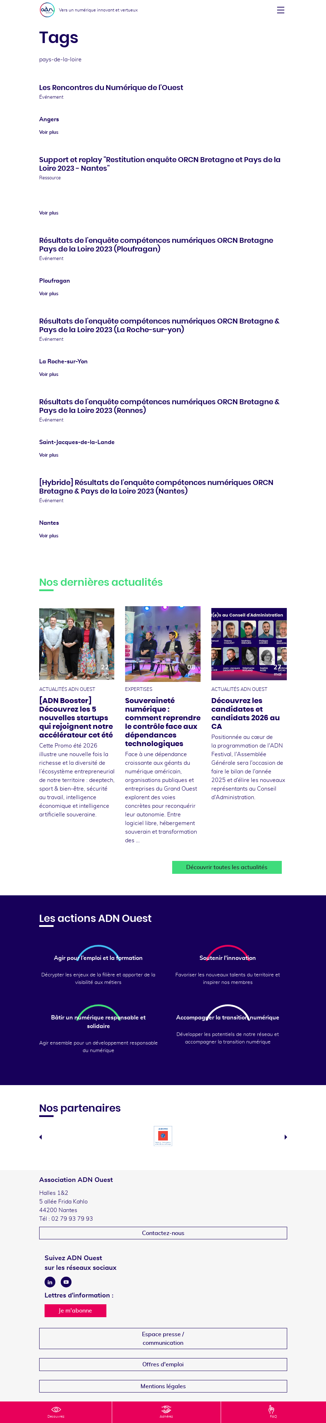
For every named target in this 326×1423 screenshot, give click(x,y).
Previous (40, 1137)
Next (286, 1137)
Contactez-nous (163, 1233)
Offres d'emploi (163, 1364)
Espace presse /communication (163, 1339)
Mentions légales (163, 1386)
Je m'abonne (75, 1311)
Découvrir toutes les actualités (226, 867)
